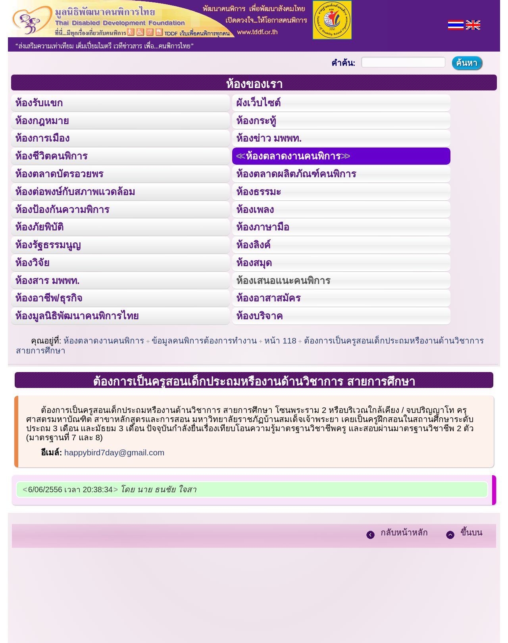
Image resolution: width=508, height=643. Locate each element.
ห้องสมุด (253, 260)
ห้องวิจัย (32, 260)
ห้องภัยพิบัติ (39, 225)
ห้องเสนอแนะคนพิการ (282, 278)
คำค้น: (343, 62)
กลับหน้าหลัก (404, 530)
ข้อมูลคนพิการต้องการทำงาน (204, 338)
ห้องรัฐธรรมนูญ (48, 243)
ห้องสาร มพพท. (47, 278)
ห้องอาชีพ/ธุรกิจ (49, 295)
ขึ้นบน (471, 530)
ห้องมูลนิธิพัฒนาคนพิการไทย (76, 313)
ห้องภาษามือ (262, 225)
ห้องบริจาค (259, 313)
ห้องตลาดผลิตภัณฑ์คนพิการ (296, 172)
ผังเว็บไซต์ (257, 102)
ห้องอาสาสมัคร (268, 295)
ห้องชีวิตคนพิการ (51, 155)
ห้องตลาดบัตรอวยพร (59, 172)
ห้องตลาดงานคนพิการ (292, 155)
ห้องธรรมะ (258, 190)
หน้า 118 (280, 338)
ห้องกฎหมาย (42, 120)
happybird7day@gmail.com (114, 450)
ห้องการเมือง (42, 137)
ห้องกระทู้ (255, 120)
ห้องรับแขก (39, 102)
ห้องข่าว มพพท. (269, 137)
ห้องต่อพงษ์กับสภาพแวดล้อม (75, 190)
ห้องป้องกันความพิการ (62, 207)
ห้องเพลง (254, 207)
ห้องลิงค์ (253, 243)
